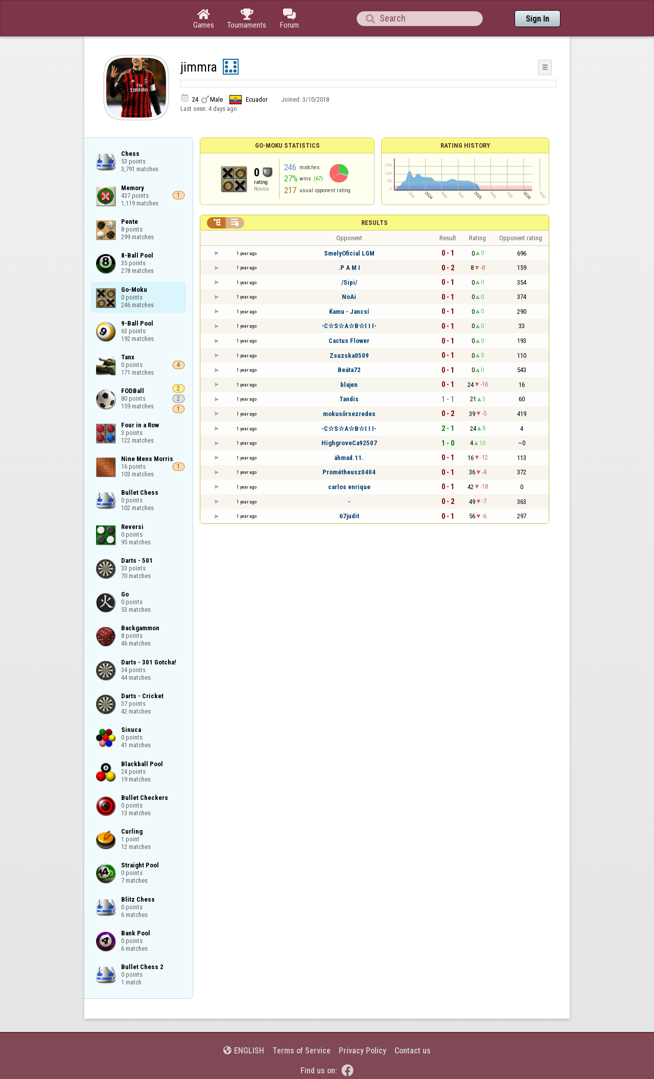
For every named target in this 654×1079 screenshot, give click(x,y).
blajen (349, 384)
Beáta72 (349, 370)
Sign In (537, 19)
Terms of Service (301, 1050)
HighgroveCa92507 (349, 443)
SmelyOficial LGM (349, 253)
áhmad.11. (349, 458)
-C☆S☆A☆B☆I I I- (349, 326)
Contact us (412, 1050)
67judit (349, 516)
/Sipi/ (349, 282)
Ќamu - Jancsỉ (349, 311)
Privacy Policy (362, 1050)
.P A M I (349, 267)
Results (374, 222)
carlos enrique (349, 487)
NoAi (349, 297)
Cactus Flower (349, 341)
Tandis (349, 399)
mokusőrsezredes (349, 414)
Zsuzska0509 (349, 355)
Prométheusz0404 (349, 472)
